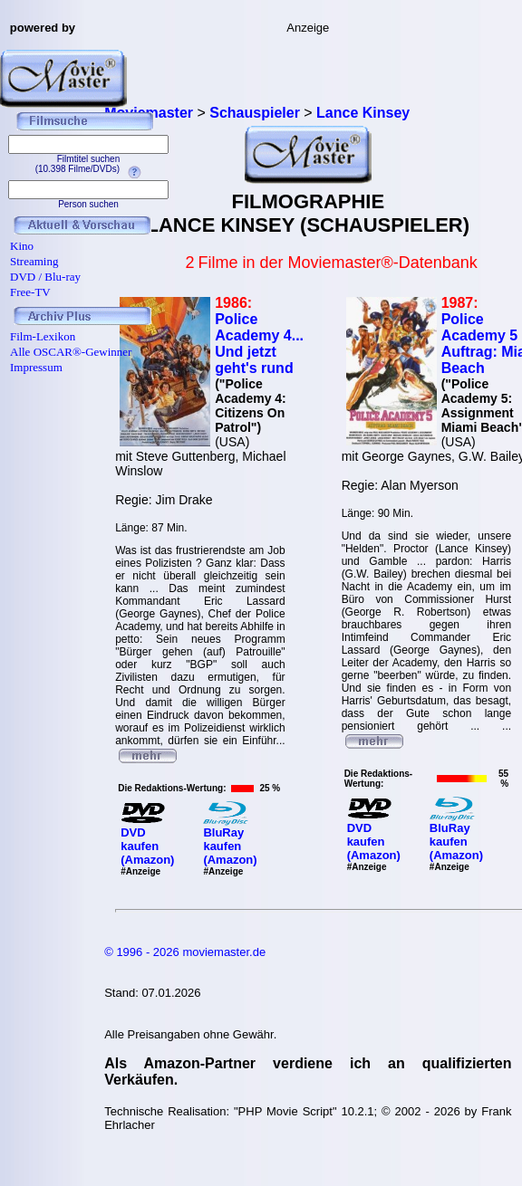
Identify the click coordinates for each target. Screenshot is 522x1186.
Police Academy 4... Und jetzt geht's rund (259, 343)
